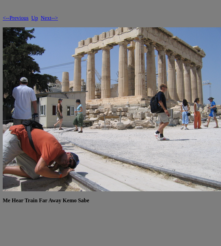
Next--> (49, 18)
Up (34, 18)
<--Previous (16, 18)
